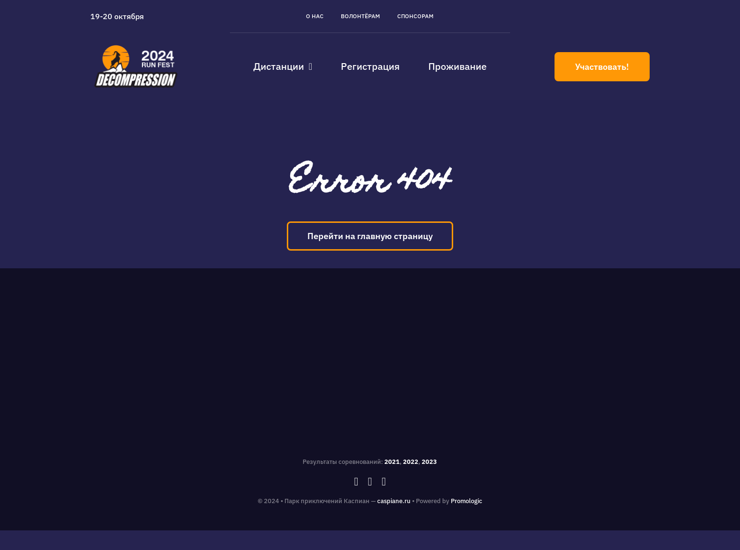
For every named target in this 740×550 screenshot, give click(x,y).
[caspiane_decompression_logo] (136, 45)
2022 (410, 462)
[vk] (383, 481)
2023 (429, 462)
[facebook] (356, 481)
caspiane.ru (394, 501)
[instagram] (370, 481)
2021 (392, 462)
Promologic (466, 501)
